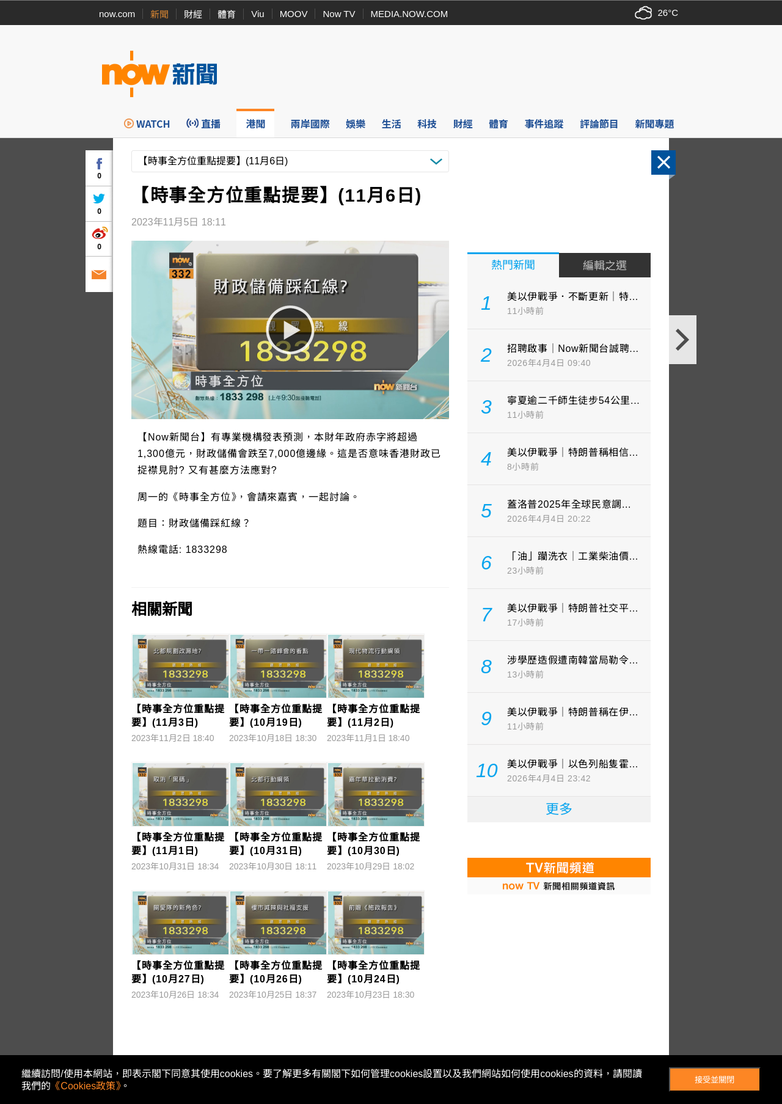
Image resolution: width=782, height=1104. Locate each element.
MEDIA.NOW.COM (409, 14)
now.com (117, 14)
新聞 (159, 14)
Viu (257, 14)
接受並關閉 (714, 1079)
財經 (193, 14)
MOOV (294, 14)
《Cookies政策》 (85, 1086)
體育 (226, 14)
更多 (559, 809)
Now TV (339, 14)
